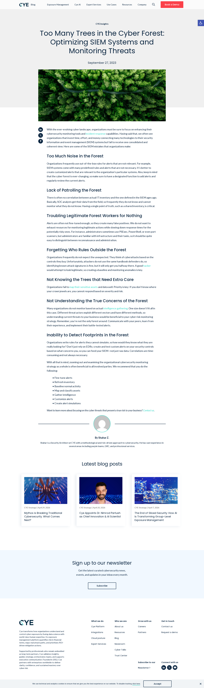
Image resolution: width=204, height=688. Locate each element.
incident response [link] (96, 133)
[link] (201, 23)
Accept (157, 683)
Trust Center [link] (121, 655)
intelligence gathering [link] (115, 308)
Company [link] (142, 4)
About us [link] (119, 626)
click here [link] (136, 684)
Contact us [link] (148, 410)
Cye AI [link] (78, 4)
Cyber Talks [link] (120, 649)
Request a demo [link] (169, 632)
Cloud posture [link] (98, 638)
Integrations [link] (97, 632)
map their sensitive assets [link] (83, 286)
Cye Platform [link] (97, 626)
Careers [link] (142, 626)
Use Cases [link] (111, 4)
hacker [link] (147, 265)
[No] (200, 683)
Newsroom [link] (120, 644)
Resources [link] (127, 4)
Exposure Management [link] (58, 4)
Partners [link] (142, 632)
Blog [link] (117, 638)
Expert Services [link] (93, 4)
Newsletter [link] (143, 667)
